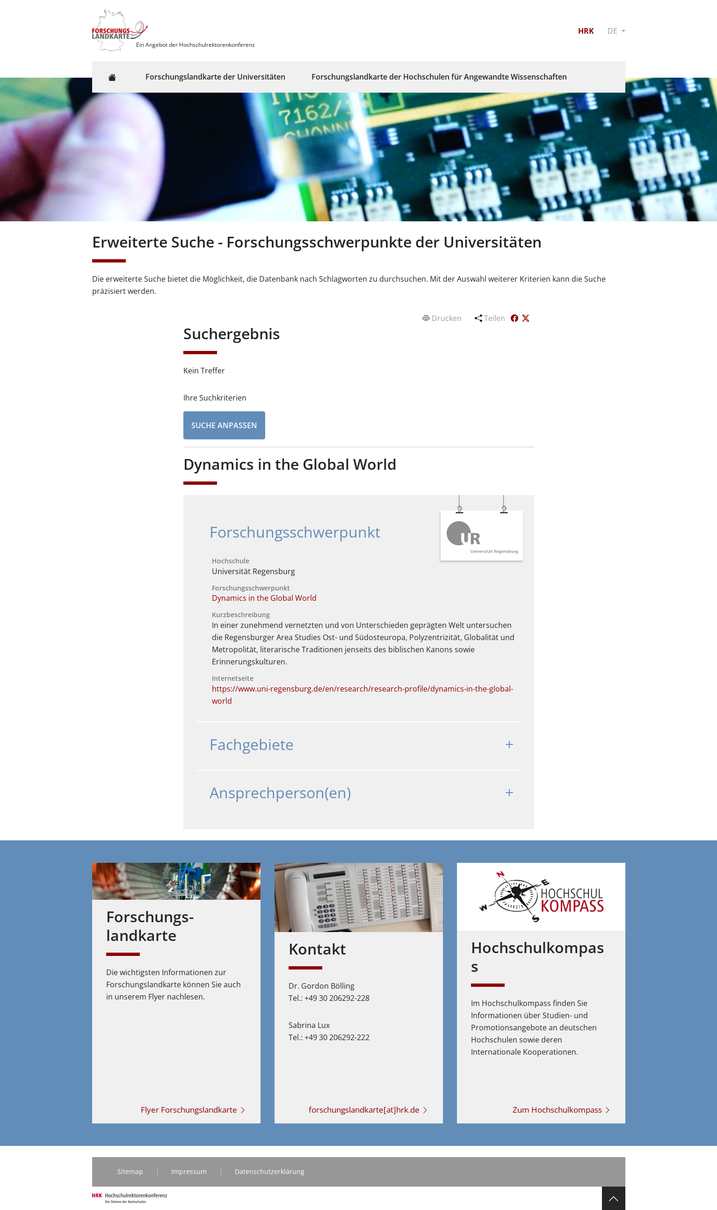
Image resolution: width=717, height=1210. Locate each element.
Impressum (189, 1171)
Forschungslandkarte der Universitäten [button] (215, 77)
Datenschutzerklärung (269, 1171)
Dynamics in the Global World (264, 598)
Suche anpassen (224, 425)
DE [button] (613, 31)
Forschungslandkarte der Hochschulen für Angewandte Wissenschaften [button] (439, 77)
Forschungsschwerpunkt (295, 532)
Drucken (443, 318)
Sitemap (130, 1171)
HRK (586, 31)
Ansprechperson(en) (280, 792)
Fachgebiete (252, 744)
